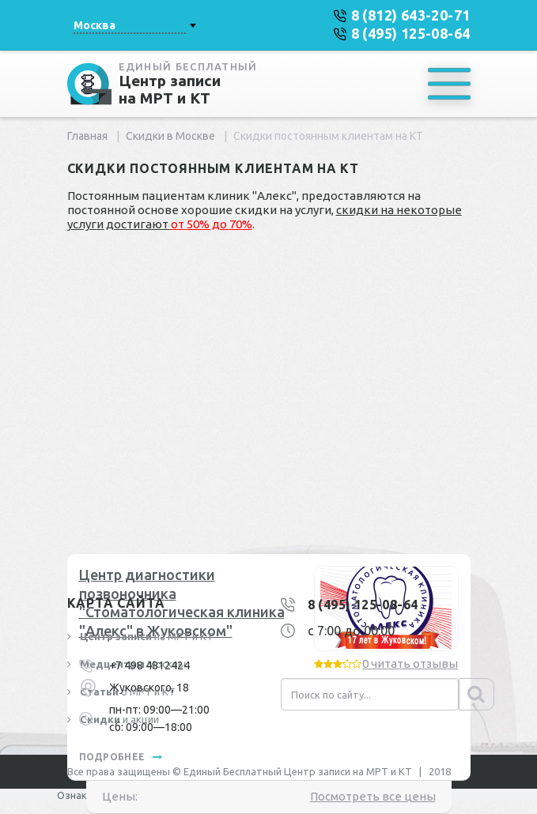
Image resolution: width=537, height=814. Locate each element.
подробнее (120, 757)
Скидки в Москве (170, 136)
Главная (87, 136)
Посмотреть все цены (373, 796)
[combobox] (134, 25)
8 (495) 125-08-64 (363, 604)
